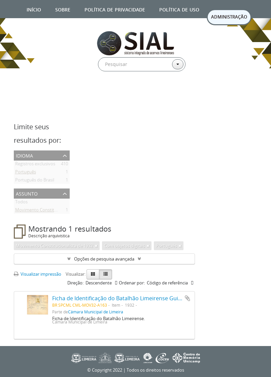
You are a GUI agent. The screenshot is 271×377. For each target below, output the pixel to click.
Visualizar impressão (37, 274)
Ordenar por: (132, 283)
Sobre (62, 8)
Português (25, 173)
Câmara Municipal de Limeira (95, 311)
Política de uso (179, 8)
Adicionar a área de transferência (187, 298)
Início (34, 8)
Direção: (75, 283)
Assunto (27, 193)
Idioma (24, 155)
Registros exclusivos (35, 165)
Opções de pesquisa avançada (104, 259)
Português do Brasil (34, 181)
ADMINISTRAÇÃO (229, 17)
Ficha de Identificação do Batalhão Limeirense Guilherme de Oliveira (138, 298)
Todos (21, 203)
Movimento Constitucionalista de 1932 (53, 211)
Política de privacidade (114, 8)
